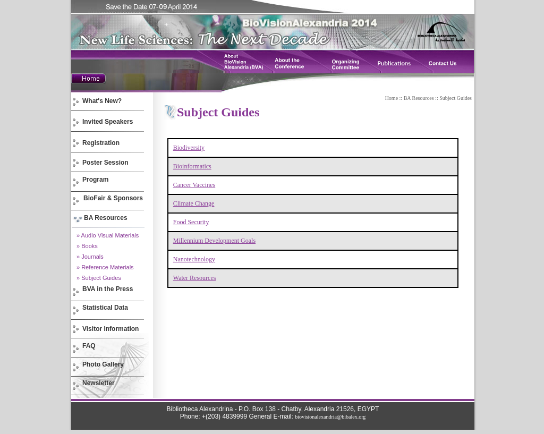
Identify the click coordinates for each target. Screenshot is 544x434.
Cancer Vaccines (194, 185)
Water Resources (194, 278)
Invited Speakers (107, 121)
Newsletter (98, 383)
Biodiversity (189, 147)
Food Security (191, 222)
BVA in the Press (107, 289)
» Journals (90, 256)
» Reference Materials (105, 267)
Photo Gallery (103, 364)
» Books (87, 246)
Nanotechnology (194, 259)
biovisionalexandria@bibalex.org (330, 417)
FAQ (89, 346)
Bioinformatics (192, 166)
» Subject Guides (98, 278)
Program (95, 179)
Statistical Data (105, 307)
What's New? (102, 101)
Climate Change (194, 203)
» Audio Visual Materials (107, 235)
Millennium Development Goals (214, 240)
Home (391, 98)
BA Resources (419, 98)
